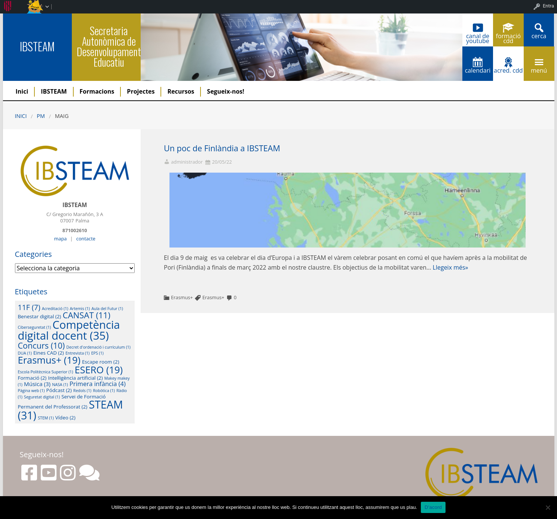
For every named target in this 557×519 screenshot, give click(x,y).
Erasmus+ (182, 297)
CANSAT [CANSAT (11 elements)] (86, 315)
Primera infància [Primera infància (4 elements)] (98, 383)
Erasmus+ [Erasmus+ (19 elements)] (49, 359)
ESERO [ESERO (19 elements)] (99, 369)
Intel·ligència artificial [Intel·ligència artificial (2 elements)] (75, 377)
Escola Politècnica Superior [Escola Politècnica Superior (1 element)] (45, 371)
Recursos (180, 91)
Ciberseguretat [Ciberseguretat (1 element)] (34, 327)
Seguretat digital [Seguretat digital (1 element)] (42, 397)
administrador (187, 162)
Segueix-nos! (225, 91)
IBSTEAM (37, 46)
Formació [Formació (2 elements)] (32, 377)
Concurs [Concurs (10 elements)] (41, 345)
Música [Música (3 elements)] (37, 384)
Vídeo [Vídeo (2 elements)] (65, 417)
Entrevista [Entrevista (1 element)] (77, 353)
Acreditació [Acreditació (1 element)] (55, 308)
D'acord (433, 507)
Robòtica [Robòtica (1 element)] (104, 390)
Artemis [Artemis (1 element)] (80, 308)
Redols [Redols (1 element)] (82, 390)
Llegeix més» (450, 267)
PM (41, 115)
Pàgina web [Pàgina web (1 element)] (31, 390)
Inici (22, 91)
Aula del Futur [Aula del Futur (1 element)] (107, 308)
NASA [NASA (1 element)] (60, 384)
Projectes (140, 91)
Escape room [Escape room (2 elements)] (100, 361)
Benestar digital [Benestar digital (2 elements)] (39, 316)
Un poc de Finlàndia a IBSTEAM (222, 148)
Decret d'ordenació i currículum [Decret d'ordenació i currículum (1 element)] (98, 347)
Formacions (97, 91)
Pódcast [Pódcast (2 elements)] (59, 390)
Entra (548, 6)
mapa (60, 238)
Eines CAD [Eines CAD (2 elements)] (48, 352)
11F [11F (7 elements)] (29, 307)
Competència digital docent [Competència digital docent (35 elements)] (69, 330)
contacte (85, 238)
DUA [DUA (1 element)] (25, 353)
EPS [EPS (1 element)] (97, 353)
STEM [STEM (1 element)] (45, 418)
